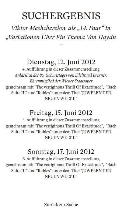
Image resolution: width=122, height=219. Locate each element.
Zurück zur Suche (61, 204)
